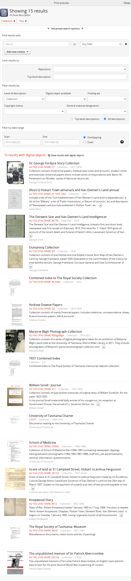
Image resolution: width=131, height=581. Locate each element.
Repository (44, 69)
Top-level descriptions (85, 119)
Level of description (15, 93)
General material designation (83, 105)
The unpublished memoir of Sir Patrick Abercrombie (66, 553)
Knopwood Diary (41, 500)
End (45, 136)
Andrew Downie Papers (45, 305)
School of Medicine (42, 442)
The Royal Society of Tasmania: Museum (57, 527)
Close (127, 3)
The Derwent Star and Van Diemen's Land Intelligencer (68, 217)
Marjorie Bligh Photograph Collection (55, 331)
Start (7, 136)
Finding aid (94, 93)
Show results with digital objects (66, 155)
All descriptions (114, 119)
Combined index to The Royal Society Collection (63, 278)
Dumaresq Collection (44, 247)
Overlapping (92, 137)
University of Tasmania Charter (51, 416)
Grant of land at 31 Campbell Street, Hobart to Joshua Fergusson (75, 469)
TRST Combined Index (44, 358)
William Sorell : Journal (45, 385)
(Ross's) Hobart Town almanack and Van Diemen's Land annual (74, 190)
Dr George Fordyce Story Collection (54, 163)
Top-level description (39, 76)
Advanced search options (65, 28)
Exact (88, 142)
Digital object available (58, 93)
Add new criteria (17, 51)
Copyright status (13, 105)
